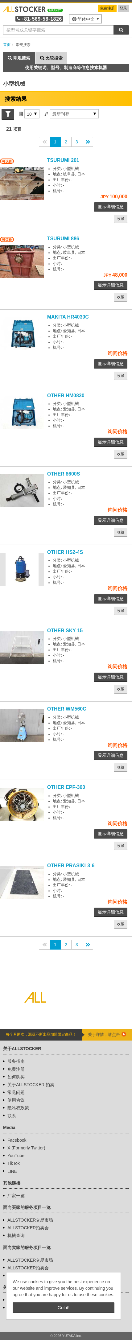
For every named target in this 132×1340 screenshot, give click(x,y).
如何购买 (16, 1076)
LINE (12, 1171)
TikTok (13, 1163)
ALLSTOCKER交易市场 (30, 1220)
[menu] (85, 18)
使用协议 (16, 1100)
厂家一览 (16, 1195)
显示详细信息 (111, 206)
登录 (123, 8)
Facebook (16, 1140)
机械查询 (16, 1235)
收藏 (120, 218)
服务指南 (16, 1061)
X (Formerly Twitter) (26, 1147)
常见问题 (16, 1092)
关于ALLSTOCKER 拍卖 (30, 1084)
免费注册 (107, 8)
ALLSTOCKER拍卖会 (28, 1227)
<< (44, 142)
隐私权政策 (18, 1107)
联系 (11, 1115)
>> (87, 142)
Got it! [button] (63, 1307)
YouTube (15, 1155)
